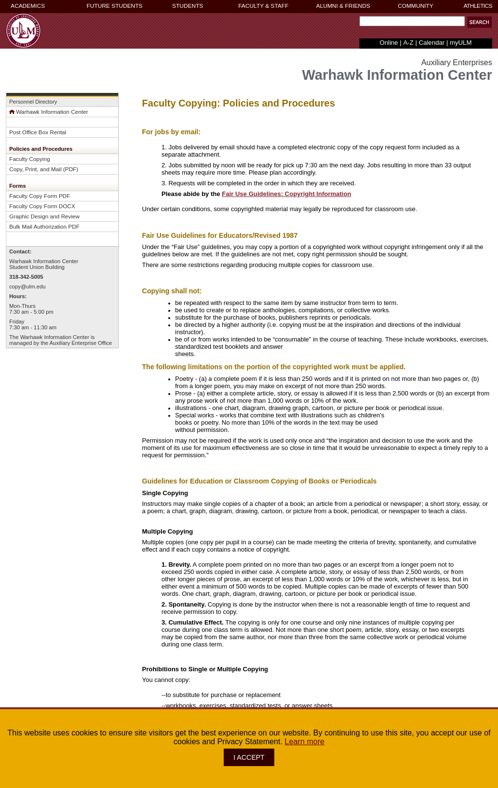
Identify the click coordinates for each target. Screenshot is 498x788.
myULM (461, 42)
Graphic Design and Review (44, 216)
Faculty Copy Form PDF (39, 196)
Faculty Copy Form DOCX (42, 206)
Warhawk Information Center (48, 111)
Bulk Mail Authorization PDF (44, 226)
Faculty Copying (29, 159)
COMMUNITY (415, 5)
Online (389, 42)
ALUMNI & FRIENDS (343, 5)
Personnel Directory (33, 102)
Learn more (304, 741)
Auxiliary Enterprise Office (81, 343)
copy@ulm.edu (27, 286)
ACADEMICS (28, 5)
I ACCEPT (249, 757)
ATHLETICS (477, 5)
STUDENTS (187, 5)
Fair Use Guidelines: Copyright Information (286, 193)
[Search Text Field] (412, 21)
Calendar (432, 42)
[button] (479, 22)
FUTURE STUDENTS (114, 5)
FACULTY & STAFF (263, 5)
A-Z (408, 42)
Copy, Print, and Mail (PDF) (43, 169)
